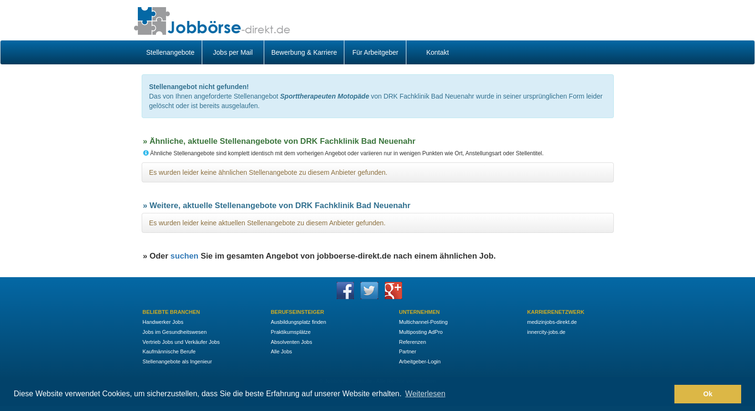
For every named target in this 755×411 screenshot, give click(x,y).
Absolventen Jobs (291, 342)
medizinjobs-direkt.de (552, 322)
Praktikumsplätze (291, 332)
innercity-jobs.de (546, 332)
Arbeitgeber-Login (419, 361)
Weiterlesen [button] (425, 394)
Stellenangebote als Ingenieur (177, 361)
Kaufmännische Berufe (169, 351)
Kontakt (437, 52)
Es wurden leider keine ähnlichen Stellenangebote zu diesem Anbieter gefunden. (268, 172)
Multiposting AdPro (421, 332)
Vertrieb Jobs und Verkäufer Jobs (181, 342)
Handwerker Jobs (163, 322)
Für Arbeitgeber (375, 52)
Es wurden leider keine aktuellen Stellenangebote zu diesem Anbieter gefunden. (267, 223)
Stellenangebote (170, 52)
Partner (407, 351)
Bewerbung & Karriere (304, 52)
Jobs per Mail (233, 52)
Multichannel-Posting (423, 322)
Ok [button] (708, 394)
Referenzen (412, 342)
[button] (664, 394)
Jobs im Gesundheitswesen (175, 332)
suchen (184, 256)
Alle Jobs (281, 351)
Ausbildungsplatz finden (298, 322)
